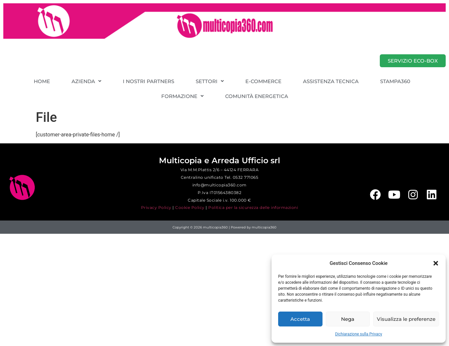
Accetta (300, 319)
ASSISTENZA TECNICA (331, 81)
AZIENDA (86, 81)
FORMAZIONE (182, 96)
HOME (42, 81)
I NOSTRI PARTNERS (148, 81)
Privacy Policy (156, 207)
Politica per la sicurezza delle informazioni (253, 207)
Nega (347, 319)
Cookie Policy (190, 207)
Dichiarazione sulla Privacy (358, 334)
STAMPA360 (395, 81)
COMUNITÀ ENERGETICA (256, 96)
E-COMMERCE (263, 81)
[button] (435, 263)
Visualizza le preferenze (406, 319)
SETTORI (210, 81)
